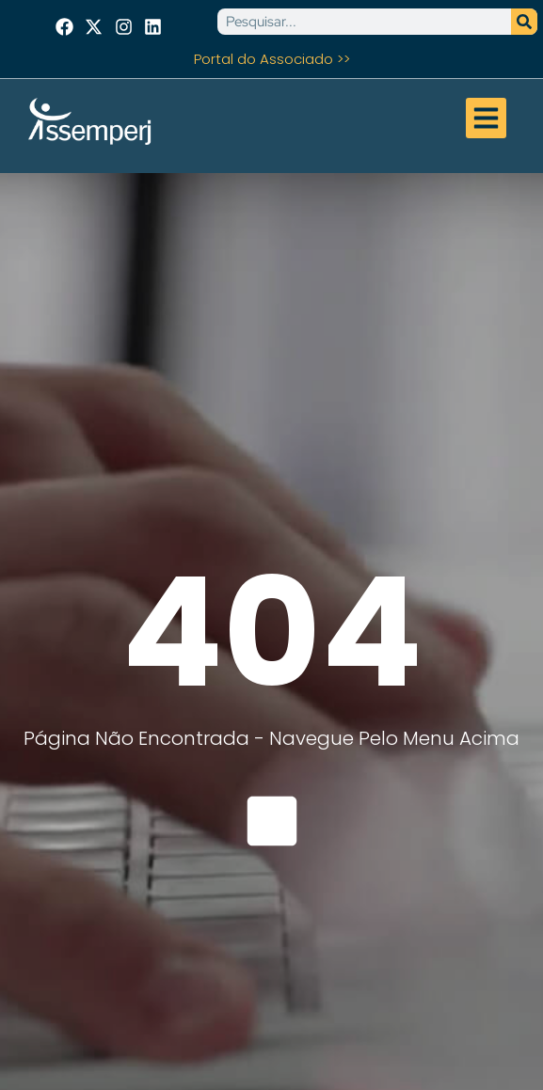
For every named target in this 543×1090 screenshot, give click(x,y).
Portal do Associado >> (272, 59)
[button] (486, 118)
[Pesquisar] (524, 21)
